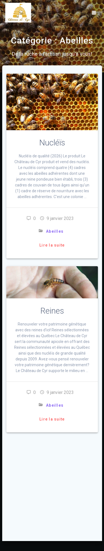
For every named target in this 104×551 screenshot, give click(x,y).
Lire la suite (52, 245)
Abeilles (55, 231)
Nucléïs (52, 142)
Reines (52, 311)
